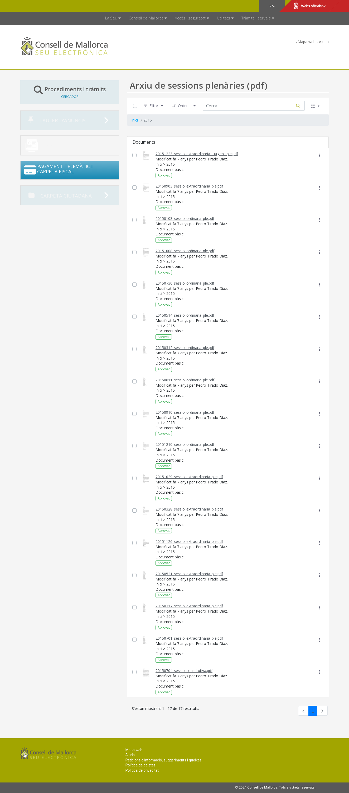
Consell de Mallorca (38, 6)
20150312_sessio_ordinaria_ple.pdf (185, 347)
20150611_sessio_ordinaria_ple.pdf (185, 379)
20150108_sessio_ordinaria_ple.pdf (185, 218)
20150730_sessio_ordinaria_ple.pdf (185, 283)
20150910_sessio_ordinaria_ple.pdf (185, 412)
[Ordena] (184, 106)
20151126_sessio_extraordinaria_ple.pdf (189, 541)
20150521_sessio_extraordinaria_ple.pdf (189, 573)
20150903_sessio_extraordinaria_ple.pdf (189, 186)
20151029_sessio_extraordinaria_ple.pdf (189, 476)
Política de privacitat (142, 770)
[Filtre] (154, 106)
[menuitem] (113, 18)
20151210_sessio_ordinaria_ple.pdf (185, 444)
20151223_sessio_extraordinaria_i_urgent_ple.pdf (197, 153)
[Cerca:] (247, 106)
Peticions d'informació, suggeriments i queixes (163, 760)
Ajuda (324, 41)
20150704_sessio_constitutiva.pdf (184, 670)
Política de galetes (140, 765)
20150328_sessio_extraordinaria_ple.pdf (189, 509)
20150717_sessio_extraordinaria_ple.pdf (189, 605)
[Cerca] (298, 106)
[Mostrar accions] (319, 155)
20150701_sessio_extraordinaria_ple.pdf (189, 638)
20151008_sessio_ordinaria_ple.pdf (185, 250)
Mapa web (307, 41)
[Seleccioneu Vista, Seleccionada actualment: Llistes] (316, 106)
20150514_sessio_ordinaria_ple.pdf (185, 315)
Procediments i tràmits (70, 92)
